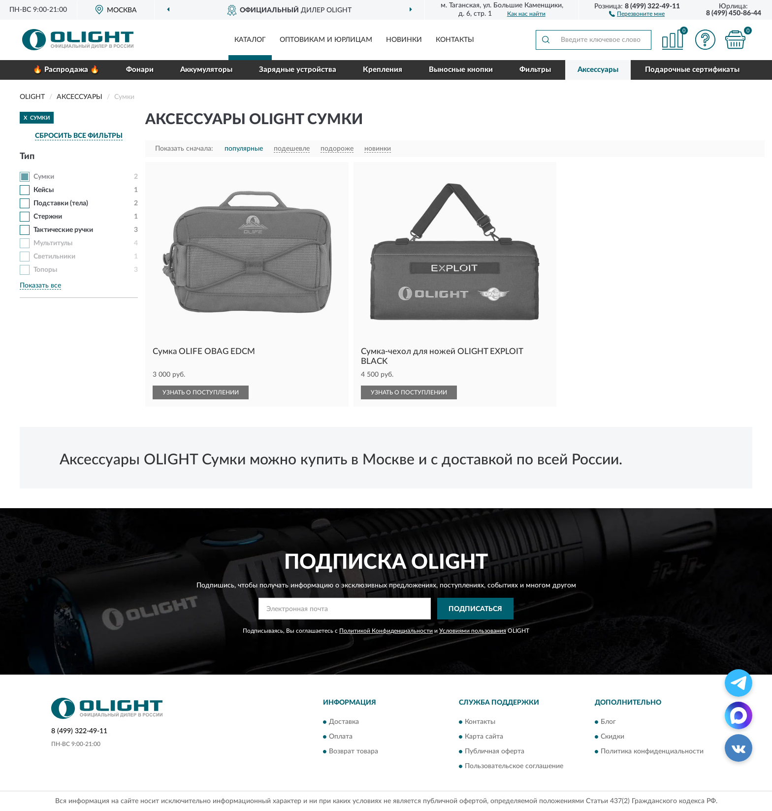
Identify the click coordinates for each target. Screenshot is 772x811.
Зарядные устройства (297, 69)
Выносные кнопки (461, 69)
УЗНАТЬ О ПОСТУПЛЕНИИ (200, 392)
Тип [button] (27, 156)
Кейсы (43, 190)
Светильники (54, 256)
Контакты (455, 39)
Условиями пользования (472, 631)
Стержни (47, 216)
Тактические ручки (63, 230)
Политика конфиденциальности (652, 751)
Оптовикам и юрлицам (326, 39)
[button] (637, 13)
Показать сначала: (184, 148)
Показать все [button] (40, 285)
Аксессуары (598, 69)
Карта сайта (484, 736)
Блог (608, 721)
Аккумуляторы (206, 69)
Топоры (45, 269)
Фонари (140, 69)
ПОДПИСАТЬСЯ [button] (475, 609)
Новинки (404, 39)
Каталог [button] (250, 39)
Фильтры (535, 69)
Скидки (612, 736)
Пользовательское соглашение (514, 766)
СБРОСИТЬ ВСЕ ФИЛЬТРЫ (79, 135)
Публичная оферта (494, 751)
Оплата (341, 736)
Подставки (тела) (60, 203)
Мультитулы (52, 243)
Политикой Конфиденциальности (386, 631)
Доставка (344, 721)
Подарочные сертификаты (692, 69)
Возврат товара (353, 751)
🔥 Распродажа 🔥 (66, 69)
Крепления (382, 69)
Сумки (43, 176)
